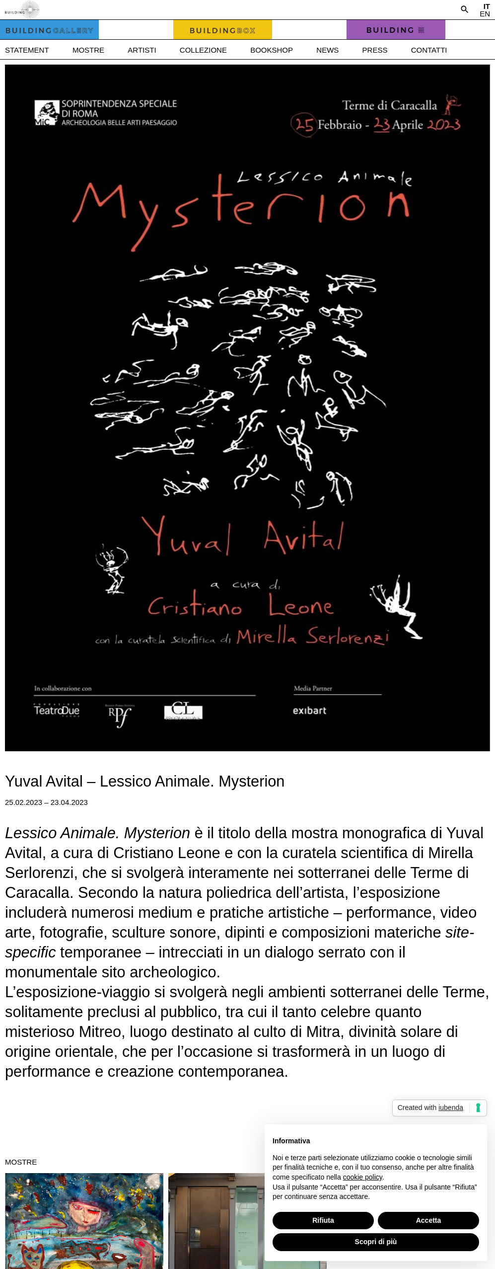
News (327, 50)
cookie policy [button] (362, 1177)
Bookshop (271, 50)
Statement (27, 50)
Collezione (203, 50)
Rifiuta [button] (323, 1220)
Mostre (88, 50)
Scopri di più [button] (376, 1242)
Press (375, 50)
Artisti (142, 50)
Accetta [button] (428, 1220)
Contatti (429, 50)
